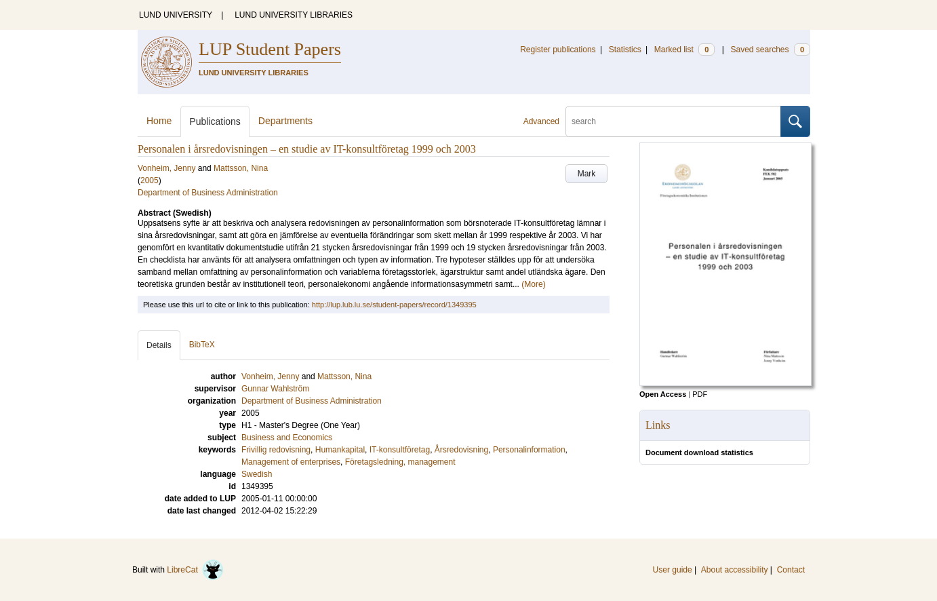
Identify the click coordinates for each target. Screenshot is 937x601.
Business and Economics (286, 437)
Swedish (256, 474)
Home (159, 120)
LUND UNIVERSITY (175, 15)
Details (159, 345)
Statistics (625, 49)
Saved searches (770, 49)
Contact (791, 570)
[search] (673, 121)
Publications (215, 121)
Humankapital (340, 449)
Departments (285, 120)
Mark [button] (587, 173)
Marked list (684, 49)
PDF (699, 394)
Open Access (662, 394)
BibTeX (202, 344)
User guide (672, 570)
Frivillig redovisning (276, 449)
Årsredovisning (461, 449)
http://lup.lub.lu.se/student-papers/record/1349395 (394, 304)
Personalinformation (529, 449)
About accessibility (734, 570)
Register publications (557, 49)
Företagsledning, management (400, 462)
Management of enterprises (290, 462)
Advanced (541, 121)
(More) (533, 284)
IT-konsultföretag (400, 449)
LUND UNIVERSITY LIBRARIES (294, 15)
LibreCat (195, 570)
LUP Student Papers (270, 49)
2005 (149, 180)
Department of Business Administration (208, 192)
